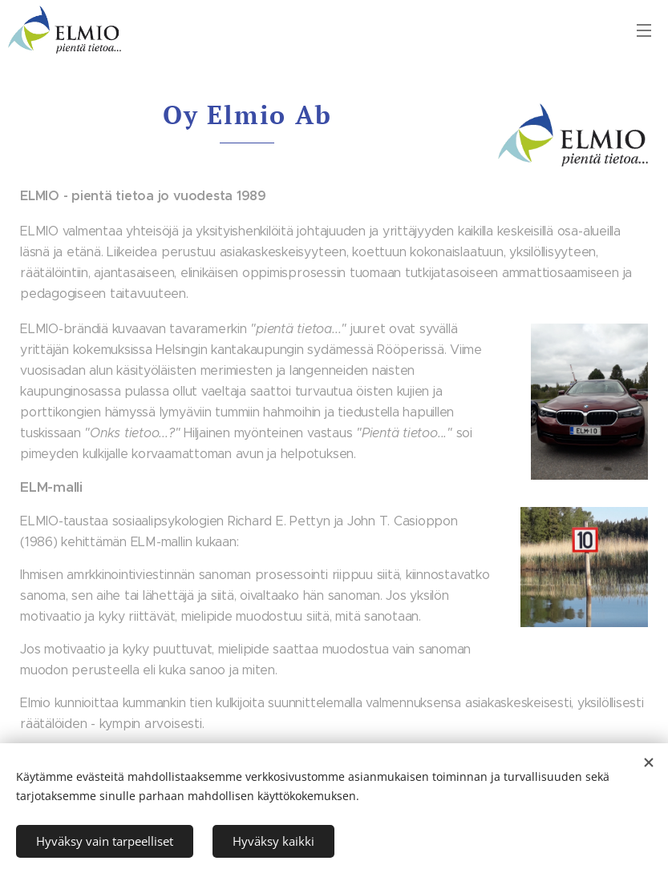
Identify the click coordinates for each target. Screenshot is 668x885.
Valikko (644, 30)
